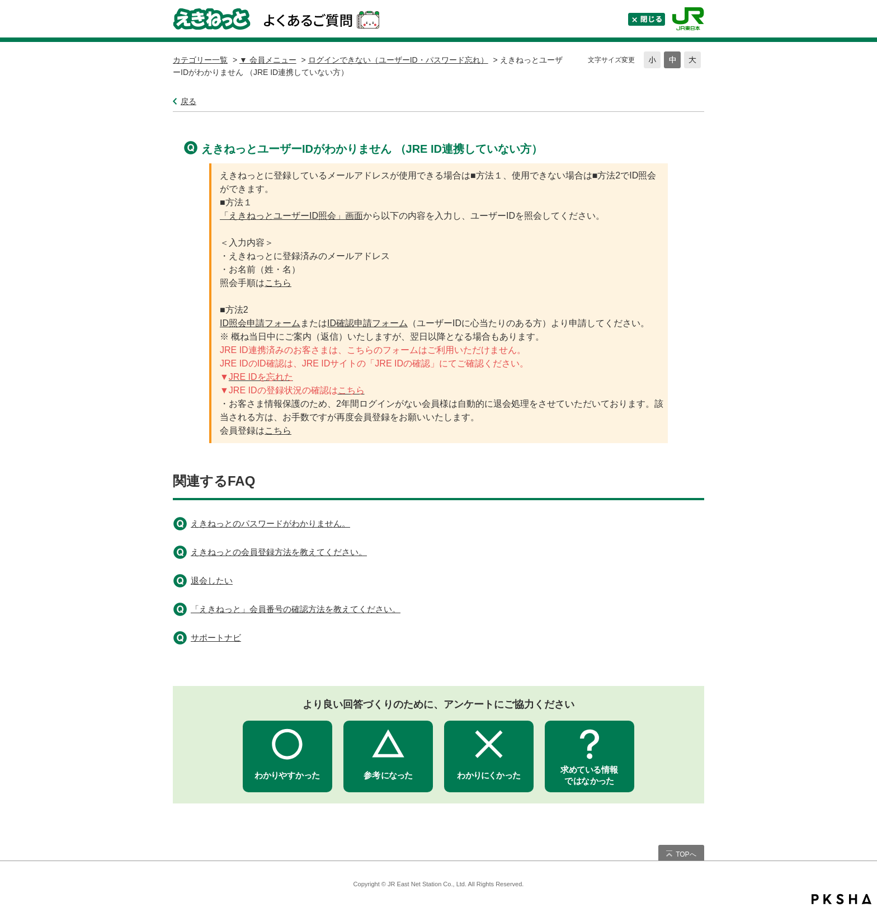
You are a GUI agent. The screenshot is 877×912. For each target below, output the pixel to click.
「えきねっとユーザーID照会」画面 (291, 215)
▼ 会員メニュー (267, 59)
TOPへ (686, 854)
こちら (278, 283)
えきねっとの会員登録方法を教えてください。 (279, 552)
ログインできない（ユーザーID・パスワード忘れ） (398, 59)
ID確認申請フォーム (367, 323)
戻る (188, 101)
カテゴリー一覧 (200, 59)
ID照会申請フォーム (260, 323)
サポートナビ (216, 637)
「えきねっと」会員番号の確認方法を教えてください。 (295, 609)
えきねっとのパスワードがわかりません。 (270, 523)
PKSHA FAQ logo (841, 899)
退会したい (212, 580)
